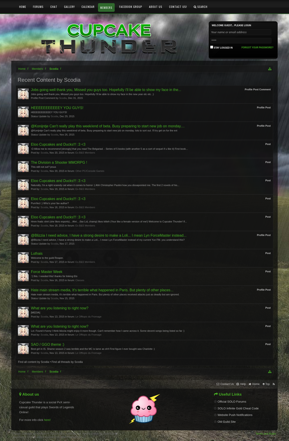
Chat (53, 7)
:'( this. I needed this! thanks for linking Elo (54, 276)
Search (200, 7)
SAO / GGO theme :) (47, 344)
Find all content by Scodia (33, 362)
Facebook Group (130, 7)
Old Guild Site (225, 421)
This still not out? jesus (43, 167)
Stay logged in (221, 47)
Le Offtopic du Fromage (88, 316)
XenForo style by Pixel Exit (99, 433)
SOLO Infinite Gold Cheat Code (236, 408)
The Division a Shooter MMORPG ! (59, 162)
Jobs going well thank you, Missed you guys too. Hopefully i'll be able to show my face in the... (106, 90)
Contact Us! (178, 7)
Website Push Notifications (233, 415)
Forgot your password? (257, 47)
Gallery (69, 7)
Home (22, 7)
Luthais (37, 253)
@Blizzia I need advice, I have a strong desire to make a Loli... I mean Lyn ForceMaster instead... (108, 235)
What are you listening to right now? (59, 308)
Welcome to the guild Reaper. (47, 258)
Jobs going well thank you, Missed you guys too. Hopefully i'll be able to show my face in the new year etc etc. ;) (92, 94)
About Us (155, 7)
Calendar (88, 7)
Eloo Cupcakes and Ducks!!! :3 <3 (58, 144)
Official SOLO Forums (230, 401)
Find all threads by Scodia (67, 362)
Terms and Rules (266, 433)
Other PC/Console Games (89, 171)
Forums (38, 7)
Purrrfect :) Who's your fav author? (50, 203)
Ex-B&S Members (85, 152)
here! (47, 420)
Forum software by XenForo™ (47, 433)
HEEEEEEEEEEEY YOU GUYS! (57, 108)
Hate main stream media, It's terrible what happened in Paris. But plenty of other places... (102, 290)
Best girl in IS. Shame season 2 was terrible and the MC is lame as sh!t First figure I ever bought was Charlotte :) (93, 349)
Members (106, 7)
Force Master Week (46, 272)
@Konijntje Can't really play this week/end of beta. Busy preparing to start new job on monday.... (108, 126)
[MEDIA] (35, 312)
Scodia (63, 98)
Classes (79, 280)
